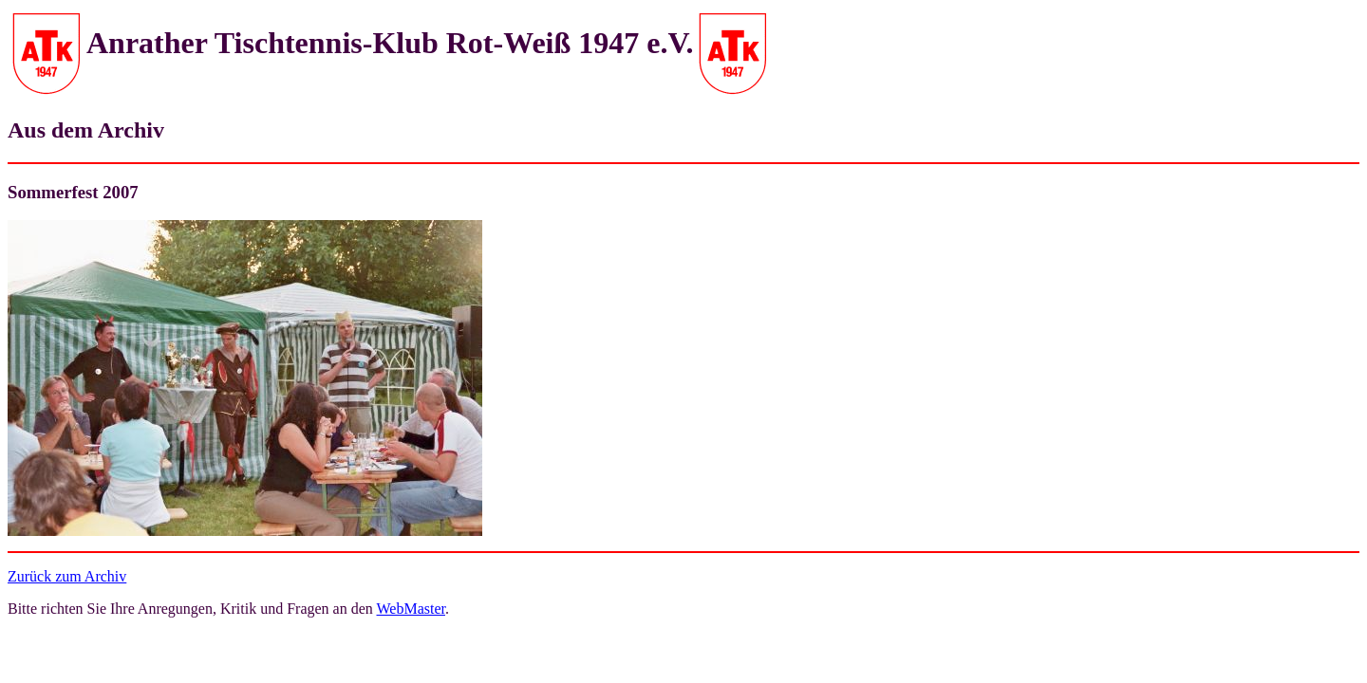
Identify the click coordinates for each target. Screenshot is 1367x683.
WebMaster (411, 608)
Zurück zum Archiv (67, 576)
